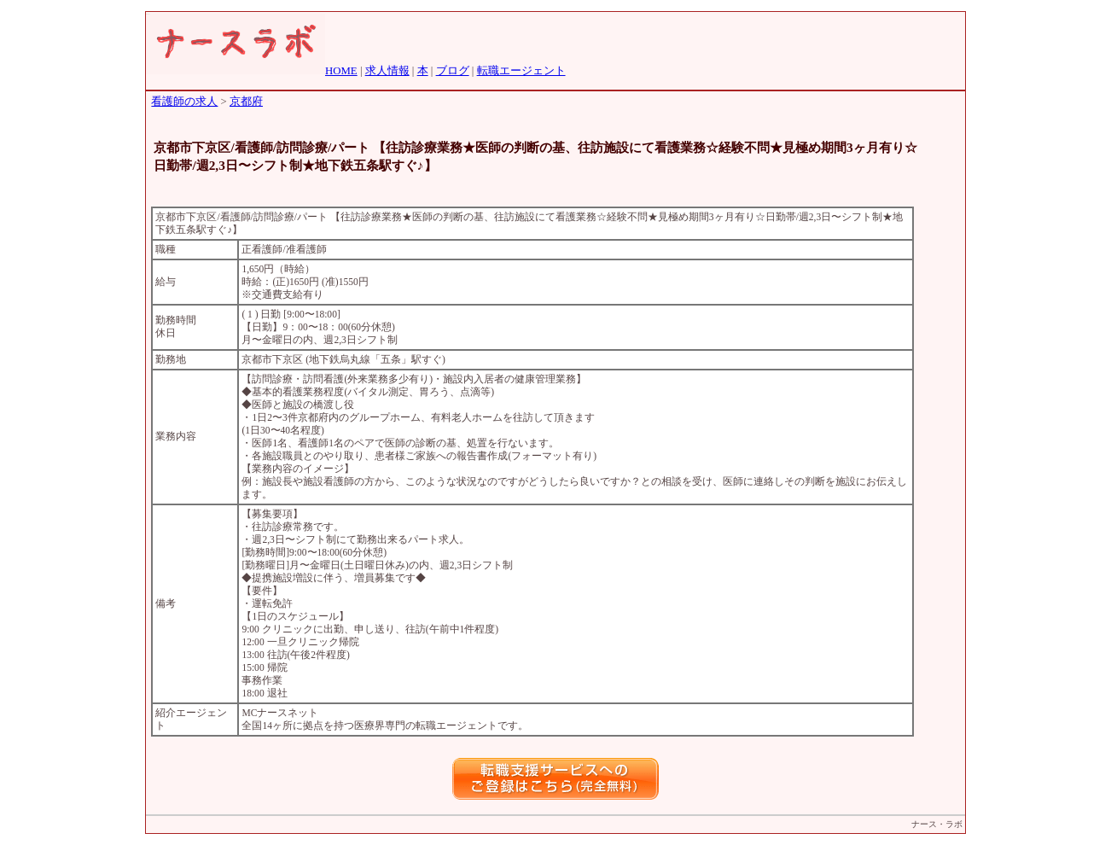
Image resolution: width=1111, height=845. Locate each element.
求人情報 (387, 71)
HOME (341, 71)
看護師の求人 (184, 102)
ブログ (452, 71)
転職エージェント (521, 71)
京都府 (246, 102)
